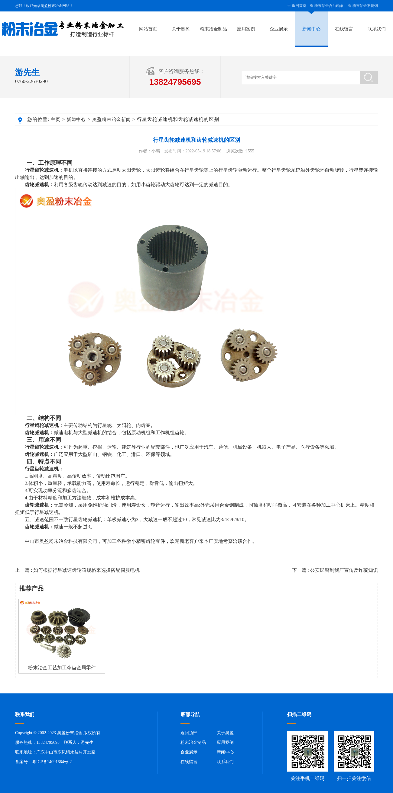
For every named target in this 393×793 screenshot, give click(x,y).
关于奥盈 (181, 29)
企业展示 (279, 29)
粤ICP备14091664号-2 (52, 762)
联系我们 (377, 29)
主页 (55, 119)
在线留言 (344, 29)
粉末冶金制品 (213, 29)
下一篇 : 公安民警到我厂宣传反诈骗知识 (335, 570)
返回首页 (299, 6)
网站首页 (148, 29)
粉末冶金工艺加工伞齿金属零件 (62, 667)
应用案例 (246, 29)
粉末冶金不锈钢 (365, 6)
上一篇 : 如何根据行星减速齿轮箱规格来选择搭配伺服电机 (77, 570)
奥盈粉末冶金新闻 (111, 119)
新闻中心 (311, 29)
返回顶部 (188, 733)
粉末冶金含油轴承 (328, 6)
